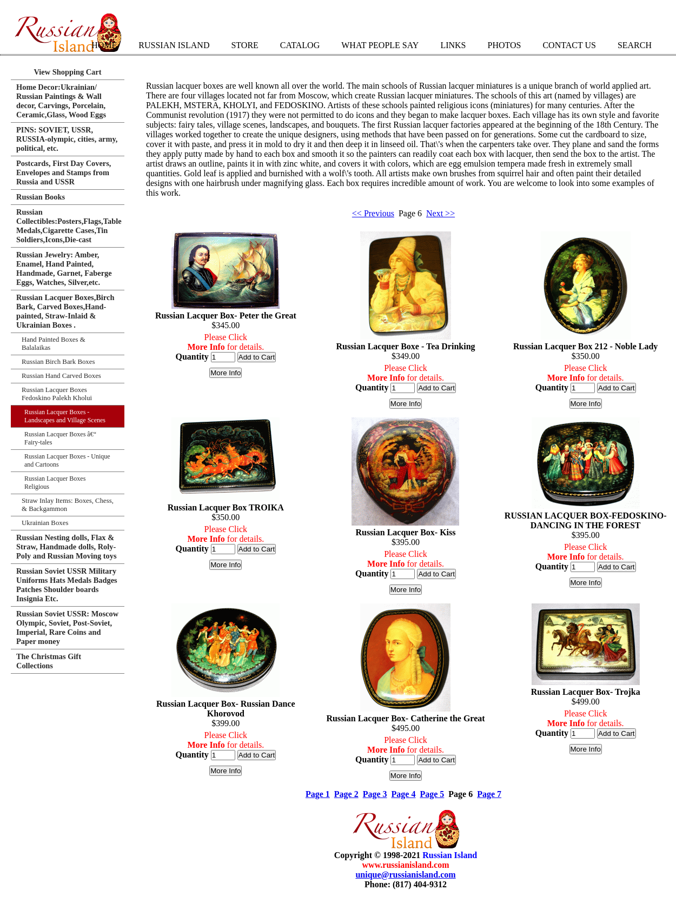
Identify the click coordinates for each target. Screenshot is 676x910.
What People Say (380, 45)
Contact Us (568, 45)
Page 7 (489, 794)
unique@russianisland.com (405, 874)
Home (104, 45)
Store (244, 45)
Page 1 (318, 794)
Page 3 (375, 794)
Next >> (440, 213)
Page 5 (432, 794)
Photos (504, 45)
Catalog (300, 45)
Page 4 (404, 794)
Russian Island (173, 45)
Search (635, 45)
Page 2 (346, 794)
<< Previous (373, 213)
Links (453, 45)
